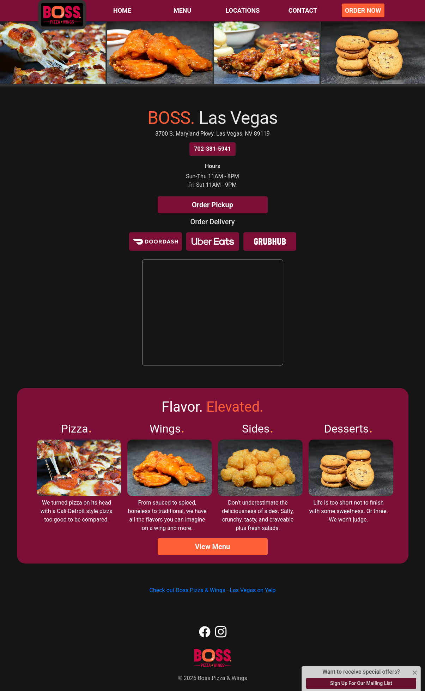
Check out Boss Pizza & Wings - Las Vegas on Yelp (212, 590)
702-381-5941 (212, 148)
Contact (303, 10)
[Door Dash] (155, 241)
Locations (242, 10)
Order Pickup (212, 205)
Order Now (363, 10)
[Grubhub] (269, 241)
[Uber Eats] (212, 241)
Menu (182, 10)
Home (122, 10)
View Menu (212, 546)
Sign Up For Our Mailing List (361, 683)
